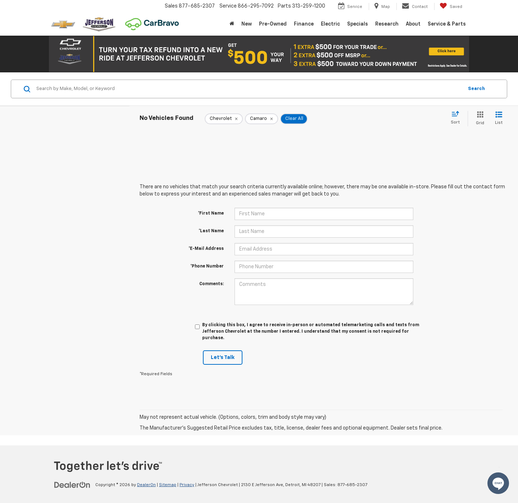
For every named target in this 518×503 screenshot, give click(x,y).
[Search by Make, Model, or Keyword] (249, 89)
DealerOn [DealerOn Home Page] (146, 485)
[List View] (499, 118)
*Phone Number (207, 266)
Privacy (187, 485)
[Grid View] (479, 118)
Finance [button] (304, 24)
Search (476, 88)
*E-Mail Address (206, 249)
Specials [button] (357, 24)
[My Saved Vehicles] (451, 6)
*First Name (211, 213)
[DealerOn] (72, 484)
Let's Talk (223, 357)
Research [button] (387, 24)
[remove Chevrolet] (224, 118)
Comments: (211, 284)
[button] (259, 54)
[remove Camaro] (261, 118)
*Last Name (211, 231)
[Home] (232, 24)
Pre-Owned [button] (273, 24)
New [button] (246, 24)
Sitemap (167, 485)
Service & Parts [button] (447, 24)
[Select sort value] (457, 118)
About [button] (413, 24)
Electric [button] (330, 24)
